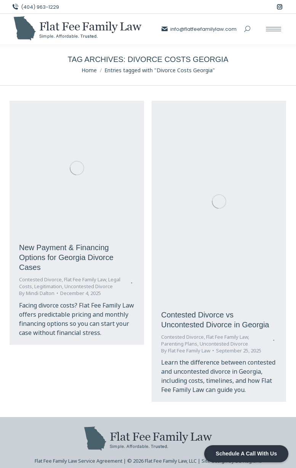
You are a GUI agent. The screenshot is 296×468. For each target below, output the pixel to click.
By (36, 293)
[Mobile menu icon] (273, 29)
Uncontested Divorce (88, 286)
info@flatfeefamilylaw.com (199, 29)
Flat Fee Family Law (85, 279)
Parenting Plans (179, 343)
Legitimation (48, 286)
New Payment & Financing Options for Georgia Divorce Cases (66, 257)
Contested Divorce (40, 279)
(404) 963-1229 (35, 7)
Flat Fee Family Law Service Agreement (78, 460)
